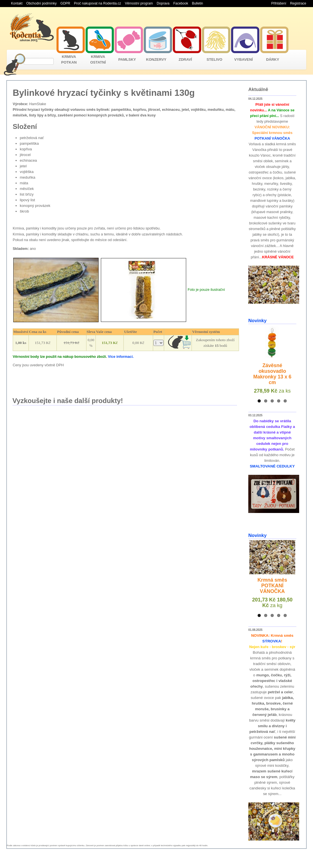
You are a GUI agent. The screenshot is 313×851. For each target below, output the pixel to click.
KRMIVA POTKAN (69, 59)
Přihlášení (278, 3)
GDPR (65, 3)
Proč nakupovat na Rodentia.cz (97, 3)
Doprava (163, 3)
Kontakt (17, 3)
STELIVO (214, 59)
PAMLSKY (127, 59)
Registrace (298, 3)
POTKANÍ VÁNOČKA (272, 138)
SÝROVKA (271, 641)
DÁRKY (272, 59)
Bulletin (197, 3)
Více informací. (121, 356)
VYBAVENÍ (243, 59)
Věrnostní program (139, 3)
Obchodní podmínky (41, 3)
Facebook (180, 3)
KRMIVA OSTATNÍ (98, 59)
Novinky (257, 320)
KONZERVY (156, 59)
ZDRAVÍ (185, 59)
